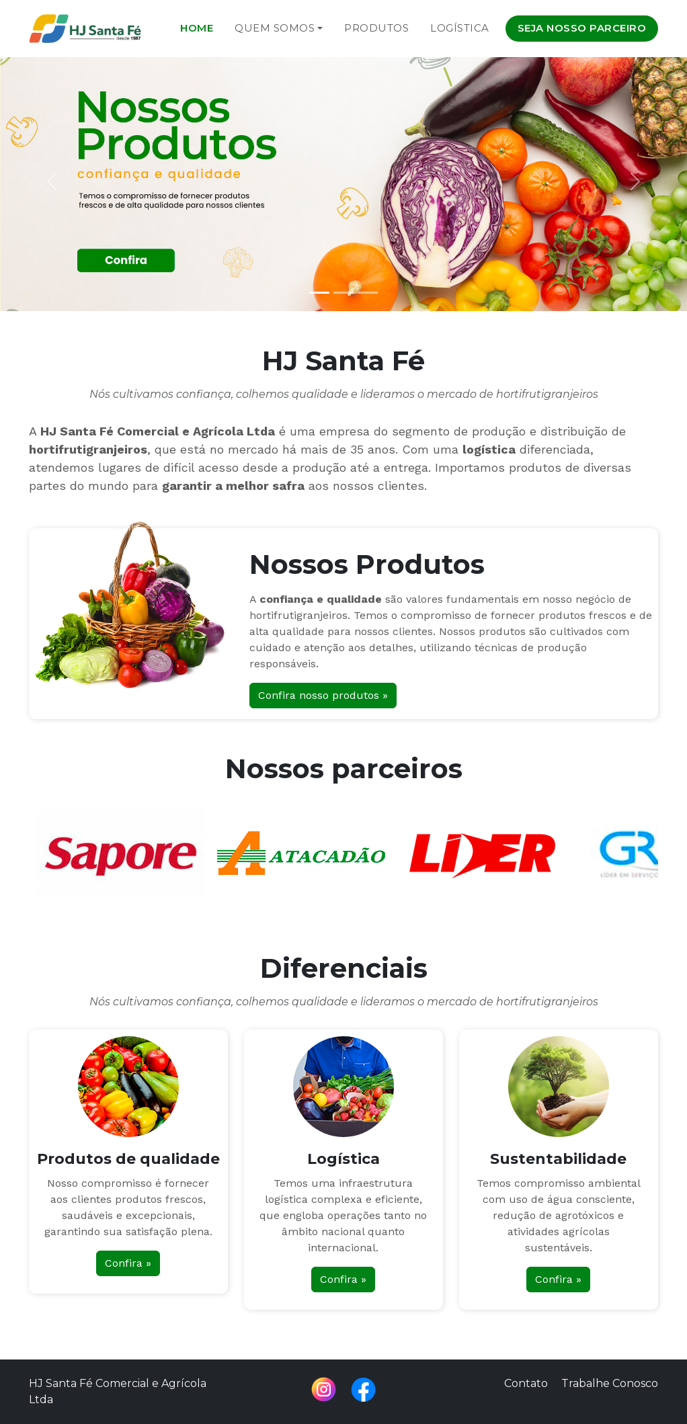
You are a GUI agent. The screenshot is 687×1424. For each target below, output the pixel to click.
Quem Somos (275, 28)
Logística (459, 28)
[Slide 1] (319, 292)
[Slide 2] (343, 292)
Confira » (128, 1263)
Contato (526, 1383)
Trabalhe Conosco (609, 1383)
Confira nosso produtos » (323, 695)
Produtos (376, 28)
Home (196, 28)
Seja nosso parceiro (582, 28)
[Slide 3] (368, 292)
